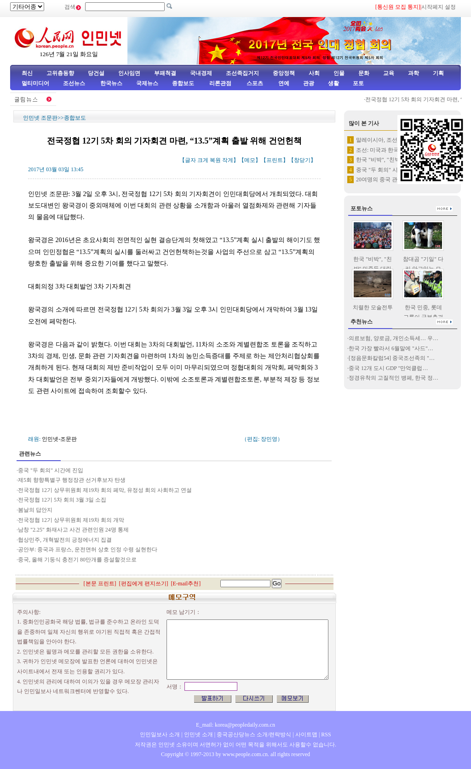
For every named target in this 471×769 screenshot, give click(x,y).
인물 (339, 73)
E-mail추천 (186, 583)
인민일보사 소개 (160, 734)
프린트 (274, 160)
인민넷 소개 (198, 734)
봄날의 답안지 (35, 510)
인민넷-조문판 (59, 439)
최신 (27, 73)
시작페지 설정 (438, 7)
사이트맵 (306, 734)
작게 (227, 160)
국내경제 (201, 73)
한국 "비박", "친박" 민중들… (391, 159)
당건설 (96, 73)
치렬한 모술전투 (373, 307)
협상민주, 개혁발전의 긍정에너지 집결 (65, 540)
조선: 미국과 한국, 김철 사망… (393, 150)
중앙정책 (284, 73)
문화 (363, 73)
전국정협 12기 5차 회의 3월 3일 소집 (62, 500)
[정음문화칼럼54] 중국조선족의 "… (392, 358)
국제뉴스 (147, 83)
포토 (358, 83)
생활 (333, 83)
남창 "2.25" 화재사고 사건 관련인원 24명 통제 (74, 529)
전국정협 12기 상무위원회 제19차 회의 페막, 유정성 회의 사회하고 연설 (105, 490)
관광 (308, 83)
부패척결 (165, 73)
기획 (438, 73)
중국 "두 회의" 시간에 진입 (51, 470)
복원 (215, 160)
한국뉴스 (111, 83)
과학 (413, 73)
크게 (202, 160)
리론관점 (220, 83)
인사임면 (129, 73)
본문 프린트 (100, 583)
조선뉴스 (74, 83)
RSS (326, 734)
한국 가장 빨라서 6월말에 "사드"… (391, 348)
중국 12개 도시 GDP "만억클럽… (388, 368)
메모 (249, 160)
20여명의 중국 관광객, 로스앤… (394, 179)
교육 (388, 73)
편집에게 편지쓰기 (144, 583)
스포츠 (254, 83)
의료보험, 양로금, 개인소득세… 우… (393, 338)
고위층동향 (60, 73)
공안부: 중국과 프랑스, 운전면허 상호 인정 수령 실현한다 (87, 549)
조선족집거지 (242, 73)
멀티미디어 (35, 83)
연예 (283, 83)
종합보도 (183, 83)
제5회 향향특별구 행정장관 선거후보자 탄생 (72, 480)
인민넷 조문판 (40, 118)
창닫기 (302, 160)
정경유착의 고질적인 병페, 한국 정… (393, 378)
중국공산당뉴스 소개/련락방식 (254, 734)
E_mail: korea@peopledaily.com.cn (235, 725)
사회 (314, 73)
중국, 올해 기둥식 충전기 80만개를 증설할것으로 (77, 559)
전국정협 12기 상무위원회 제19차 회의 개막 (72, 520)
